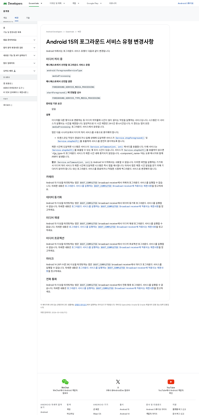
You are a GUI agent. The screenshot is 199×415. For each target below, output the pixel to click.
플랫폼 (6, 11)
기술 (28, 18)
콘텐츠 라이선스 (81, 305)
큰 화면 (96, 409)
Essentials (70, 32)
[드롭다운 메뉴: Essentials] (42, 3)
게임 (68, 409)
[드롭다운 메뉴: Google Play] (102, 3)
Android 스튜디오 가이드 (156, 409)
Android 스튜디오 (185, 3)
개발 (74, 3)
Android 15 (124, 409)
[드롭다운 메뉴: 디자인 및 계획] (65, 3)
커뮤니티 (112, 3)
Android (44, 412)
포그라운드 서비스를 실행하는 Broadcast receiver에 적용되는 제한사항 (108, 186)
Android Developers (54, 32)
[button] (16, 40)
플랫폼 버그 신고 (179, 409)
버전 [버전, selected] (17, 18)
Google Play (92, 3)
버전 (79, 32)
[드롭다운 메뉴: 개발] (79, 3)
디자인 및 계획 (56, 3)
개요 (5, 18)
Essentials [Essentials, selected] (34, 3)
